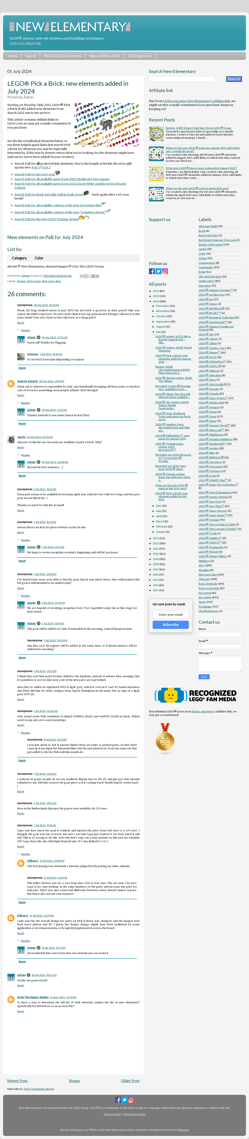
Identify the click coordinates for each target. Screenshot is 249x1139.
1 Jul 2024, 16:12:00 (45, 489)
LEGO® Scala (207, 475)
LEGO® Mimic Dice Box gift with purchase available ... (172, 396)
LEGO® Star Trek (210, 501)
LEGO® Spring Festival (213, 497)
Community (206, 267)
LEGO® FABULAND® (213, 384)
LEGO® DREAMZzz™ (212, 361)
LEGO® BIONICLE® (212, 308)
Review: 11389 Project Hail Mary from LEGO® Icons (198, 128)
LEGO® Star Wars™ (211, 506)
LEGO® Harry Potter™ (213, 398)
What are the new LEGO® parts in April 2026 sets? (197, 188)
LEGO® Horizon (209, 407)
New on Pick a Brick (104, 56)
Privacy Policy (112, 1114)
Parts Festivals (208, 583)
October (161, 316)
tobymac (32, 354)
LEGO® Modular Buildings (215, 439)
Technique (205, 606)
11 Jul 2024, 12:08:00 (52, 860)
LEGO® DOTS (208, 357)
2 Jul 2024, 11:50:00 (53, 602)
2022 (156, 543)
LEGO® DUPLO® (210, 366)
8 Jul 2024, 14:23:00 (55, 739)
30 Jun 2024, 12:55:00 (54, 410)
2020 (156, 553)
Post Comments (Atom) (39, 1089)
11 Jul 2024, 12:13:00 (55, 877)
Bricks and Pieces (203, 711)
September (163, 321)
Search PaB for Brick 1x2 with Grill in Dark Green (51, 194)
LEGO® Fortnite (209, 389)
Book (202, 230)
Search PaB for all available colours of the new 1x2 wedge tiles (60, 205)
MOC (202, 565)
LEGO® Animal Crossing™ (216, 290)
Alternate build (208, 226)
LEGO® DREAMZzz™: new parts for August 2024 (172, 437)
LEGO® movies (208, 448)
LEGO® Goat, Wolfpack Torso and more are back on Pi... (173, 416)
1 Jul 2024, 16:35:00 (45, 522)
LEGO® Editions (209, 370)
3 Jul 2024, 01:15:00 (45, 773)
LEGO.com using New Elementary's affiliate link (196, 101)
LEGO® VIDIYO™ (210, 542)
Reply (20, 322)
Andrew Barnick (27, 381)
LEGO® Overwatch (211, 466)
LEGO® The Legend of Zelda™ (218, 528)
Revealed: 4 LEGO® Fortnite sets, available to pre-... (173, 388)
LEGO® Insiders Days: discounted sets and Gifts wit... (172, 427)
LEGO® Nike (207, 452)
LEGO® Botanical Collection (216, 317)
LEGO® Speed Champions (215, 492)
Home (13, 56)
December (163, 305)
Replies (25, 330)
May (159, 511)
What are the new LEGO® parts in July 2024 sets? (171, 487)
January (161, 531)
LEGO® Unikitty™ (210, 538)
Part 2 (46, 167)
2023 (156, 538)
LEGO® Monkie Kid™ (212, 443)
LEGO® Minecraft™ (211, 430)
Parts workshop (209, 588)
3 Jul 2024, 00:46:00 (46, 711)
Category (19, 258)
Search (30, 56)
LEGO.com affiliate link (25, 43)
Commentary (207, 262)
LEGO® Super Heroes (213, 510)
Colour (203, 258)
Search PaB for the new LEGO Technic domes (46, 219)
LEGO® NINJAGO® (211, 457)
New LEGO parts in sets (63, 56)
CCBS (202, 253)
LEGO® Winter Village (213, 556)
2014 (156, 585)
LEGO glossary (140, 56)
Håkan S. (33, 860)
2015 (156, 579)
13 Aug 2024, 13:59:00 (63, 997)
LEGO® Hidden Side (211, 402)
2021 (156, 548)
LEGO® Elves (207, 379)
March (160, 521)
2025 (156, 296)
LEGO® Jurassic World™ (214, 425)
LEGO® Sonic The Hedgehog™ (219, 484)
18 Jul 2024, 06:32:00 (44, 975)
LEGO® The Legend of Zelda (217, 524)
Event (202, 271)
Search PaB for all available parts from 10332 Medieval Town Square (62, 179)
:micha (21, 437)
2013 (156, 590)
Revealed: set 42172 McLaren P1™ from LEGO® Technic (173, 457)
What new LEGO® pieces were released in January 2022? (201, 168)
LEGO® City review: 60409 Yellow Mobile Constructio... (172, 405)
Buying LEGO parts (29, 281)
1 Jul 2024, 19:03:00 (45, 574)
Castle (202, 249)
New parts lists (51, 281)
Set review (205, 597)
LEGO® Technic (209, 519)
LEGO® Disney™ (209, 352)
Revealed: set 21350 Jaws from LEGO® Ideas (170, 467)
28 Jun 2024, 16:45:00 (46, 305)
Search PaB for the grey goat (37, 174)
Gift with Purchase (210, 276)
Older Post (130, 1081)
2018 (156, 564)
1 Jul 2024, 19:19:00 (51, 354)
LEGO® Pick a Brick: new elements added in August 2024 (173, 358)
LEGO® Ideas (207, 421)
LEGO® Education (210, 375)
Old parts (204, 579)
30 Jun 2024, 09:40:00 (55, 462)
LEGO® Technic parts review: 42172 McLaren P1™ (169, 446)
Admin (31, 337)
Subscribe (171, 625)
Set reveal (205, 592)
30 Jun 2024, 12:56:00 (55, 337)
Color (39, 258)
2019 (156, 559)
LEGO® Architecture (212, 294)
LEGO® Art (206, 299)
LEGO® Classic (208, 338)
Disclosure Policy (135, 1114)
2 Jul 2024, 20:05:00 (55, 640)
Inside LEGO (206, 281)
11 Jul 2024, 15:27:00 (54, 947)
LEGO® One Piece (210, 462)
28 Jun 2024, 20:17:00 (51, 381)
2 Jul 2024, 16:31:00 (53, 623)
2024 (156, 301)
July (158, 331)
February (162, 526)
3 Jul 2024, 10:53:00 (45, 803)
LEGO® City (206, 334)
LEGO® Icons (207, 416)
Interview (205, 285)
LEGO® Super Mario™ (213, 515)
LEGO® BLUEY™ (210, 313)
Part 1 (36, 167)
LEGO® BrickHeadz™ (213, 322)
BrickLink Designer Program (217, 240)
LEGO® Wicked (209, 551)
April (159, 516)
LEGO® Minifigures (211, 434)
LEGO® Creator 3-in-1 (212, 348)
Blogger (183, 1129)
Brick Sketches (208, 235)
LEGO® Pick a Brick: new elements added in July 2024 (171, 496)
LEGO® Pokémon (210, 471)
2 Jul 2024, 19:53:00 (45, 671)
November (163, 311)
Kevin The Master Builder (33, 997)
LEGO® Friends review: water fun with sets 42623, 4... (173, 477)
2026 (156, 291)
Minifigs (204, 560)
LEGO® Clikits (208, 343)
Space (202, 601)
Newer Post (17, 1081)
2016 (156, 574)
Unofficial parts (208, 611)
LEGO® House (208, 411)
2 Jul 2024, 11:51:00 (53, 547)
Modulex (204, 570)
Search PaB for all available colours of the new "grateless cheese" (62, 212)
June (159, 505)
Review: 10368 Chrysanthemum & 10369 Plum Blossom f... (172, 369)
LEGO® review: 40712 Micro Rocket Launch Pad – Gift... (173, 339)
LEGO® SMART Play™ (213, 480)
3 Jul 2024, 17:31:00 (45, 825)
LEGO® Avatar (208, 303)
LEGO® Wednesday (211, 547)
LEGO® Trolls (208, 533)
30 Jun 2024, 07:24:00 (40, 437)
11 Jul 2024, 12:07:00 (42, 915)
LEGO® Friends (209, 393)
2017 (156, 569)
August (161, 326)
